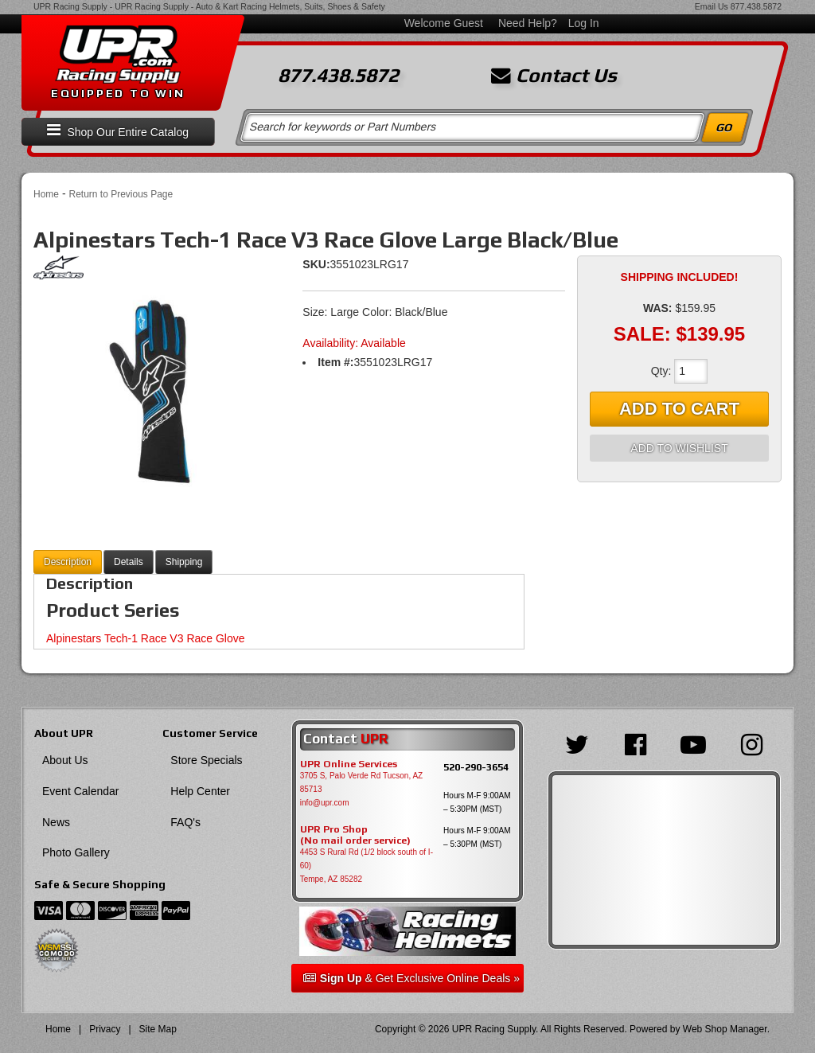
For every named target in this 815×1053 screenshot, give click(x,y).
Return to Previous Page (120, 194)
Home (46, 194)
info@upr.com (324, 802)
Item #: (335, 362)
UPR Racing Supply (70, 6)
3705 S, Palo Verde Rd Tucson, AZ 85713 (361, 782)
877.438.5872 (756, 6)
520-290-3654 (476, 767)
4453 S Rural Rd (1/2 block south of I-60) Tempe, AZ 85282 (366, 865)
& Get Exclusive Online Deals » (411, 978)
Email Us (711, 6)
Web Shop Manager (725, 1029)
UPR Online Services (348, 764)
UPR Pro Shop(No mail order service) (355, 835)
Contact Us (554, 75)
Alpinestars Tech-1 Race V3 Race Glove (145, 638)
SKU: (316, 264)
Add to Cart (679, 409)
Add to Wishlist (678, 448)
